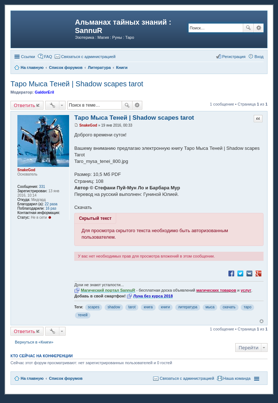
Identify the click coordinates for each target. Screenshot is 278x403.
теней (83, 315)
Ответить (24, 105)
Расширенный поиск (259, 28)
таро (247, 307)
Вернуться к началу (262, 321)
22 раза (51, 204)
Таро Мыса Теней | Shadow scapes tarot (76, 84)
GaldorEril (44, 92)
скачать (229, 307)
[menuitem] (85, 56)
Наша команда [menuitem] (236, 378)
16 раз (51, 208)
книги (165, 307)
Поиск (248, 28)
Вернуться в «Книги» (34, 342)
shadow (114, 307)
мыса (210, 307)
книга (148, 307)
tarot (131, 307)
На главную (32, 378)
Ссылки (28, 56)
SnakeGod (26, 170)
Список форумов (66, 378)
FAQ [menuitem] (48, 56)
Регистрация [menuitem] (233, 56)
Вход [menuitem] (259, 56)
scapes (94, 307)
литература (187, 307)
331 (42, 187)
